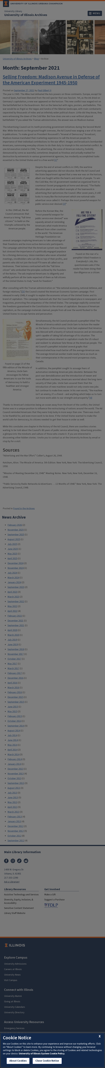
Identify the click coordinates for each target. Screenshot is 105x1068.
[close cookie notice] (100, 1036)
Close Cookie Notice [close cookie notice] (47, 1061)
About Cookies (18, 1061)
